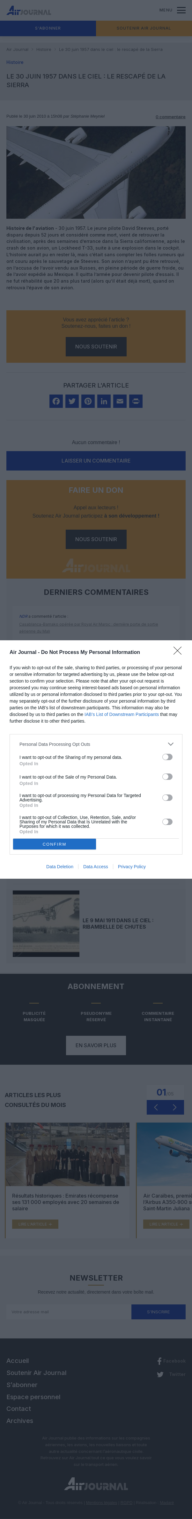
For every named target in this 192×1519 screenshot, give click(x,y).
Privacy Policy (132, 866)
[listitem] (96, 744)
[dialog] (96, 759)
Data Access (95, 866)
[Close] (180, 653)
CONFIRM (55, 844)
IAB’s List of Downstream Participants (122, 714)
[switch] (167, 757)
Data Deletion (59, 866)
